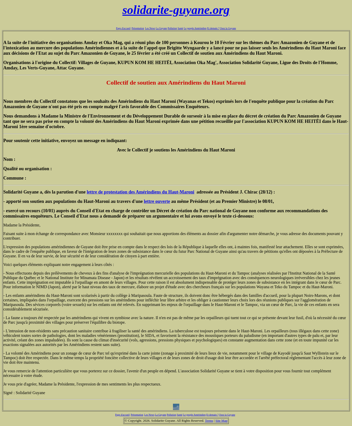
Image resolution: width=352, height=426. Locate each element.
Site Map (221, 420)
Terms (209, 420)
